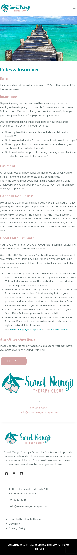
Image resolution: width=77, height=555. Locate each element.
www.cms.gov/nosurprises (25, 329)
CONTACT (13, 361)
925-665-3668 (38, 408)
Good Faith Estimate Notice (25, 519)
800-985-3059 (59, 329)
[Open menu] (74, 7)
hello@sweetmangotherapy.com (39, 412)
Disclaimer (15, 523)
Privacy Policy (17, 528)
